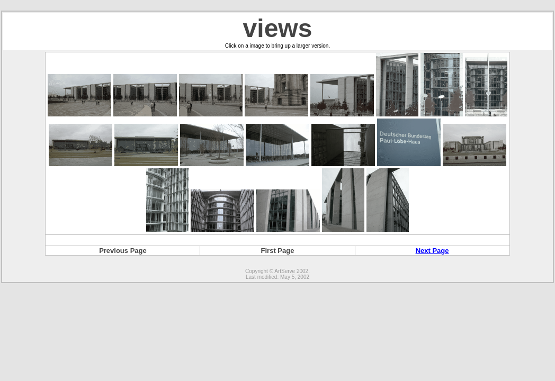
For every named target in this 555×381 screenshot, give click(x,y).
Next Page (432, 251)
